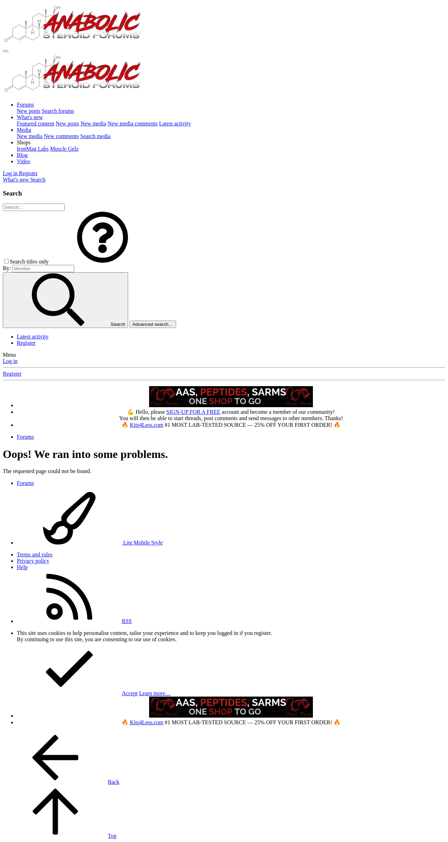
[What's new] (16, 180)
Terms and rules (34, 554)
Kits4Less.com (146, 425)
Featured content (35, 123)
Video (23, 161)
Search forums (58, 111)
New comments (61, 136)
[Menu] (5, 51)
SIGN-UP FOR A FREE (193, 412)
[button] (23, 142)
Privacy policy (33, 561)
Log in (10, 361)
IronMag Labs (33, 149)
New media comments (133, 123)
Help (22, 567)
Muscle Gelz (64, 149)
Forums (25, 105)
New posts (28, 111)
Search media (95, 136)
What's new (30, 117)
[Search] (38, 180)
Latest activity (175, 123)
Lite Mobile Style (90, 543)
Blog (22, 155)
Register (26, 343)
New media (93, 123)
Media (24, 130)
